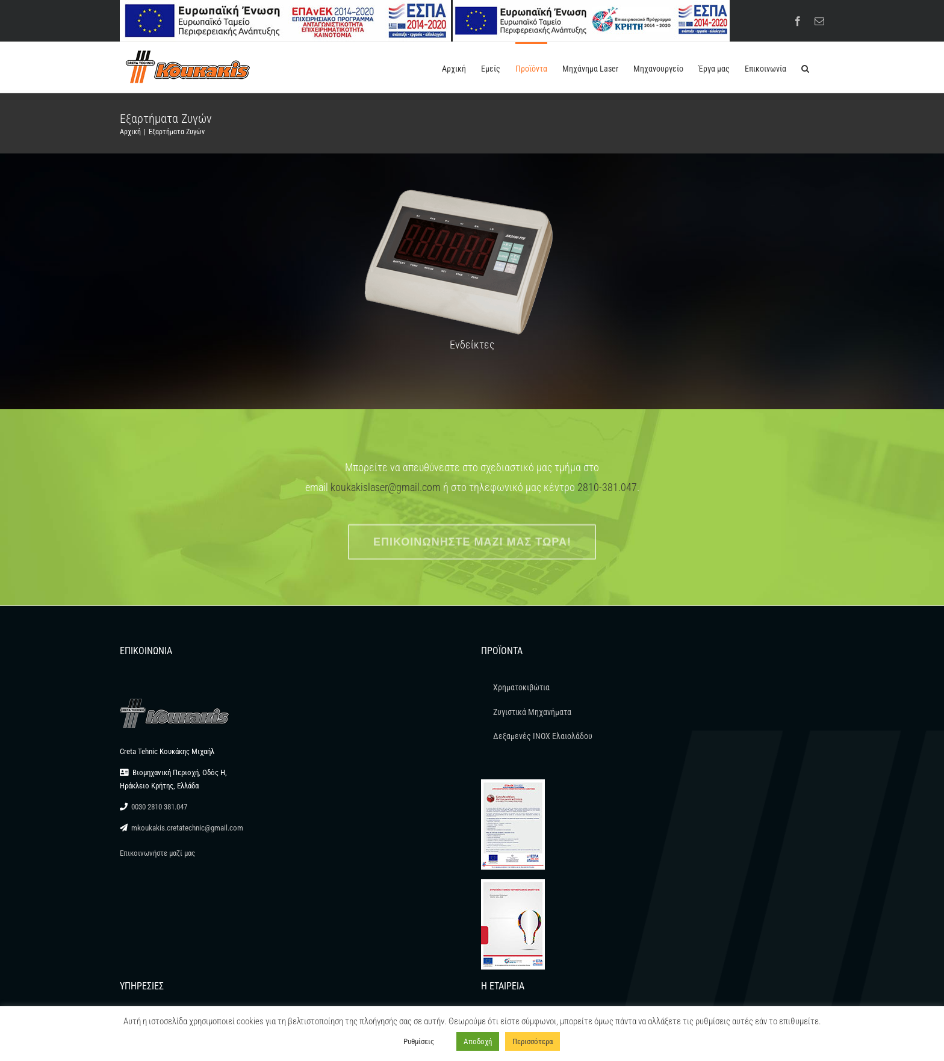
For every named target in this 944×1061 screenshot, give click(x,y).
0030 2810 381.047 (159, 806)
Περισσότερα (532, 1041)
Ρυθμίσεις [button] (418, 1041)
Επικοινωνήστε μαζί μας (157, 853)
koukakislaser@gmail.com (386, 487)
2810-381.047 (607, 487)
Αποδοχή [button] (478, 1041)
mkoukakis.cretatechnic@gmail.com (187, 827)
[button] (805, 67)
